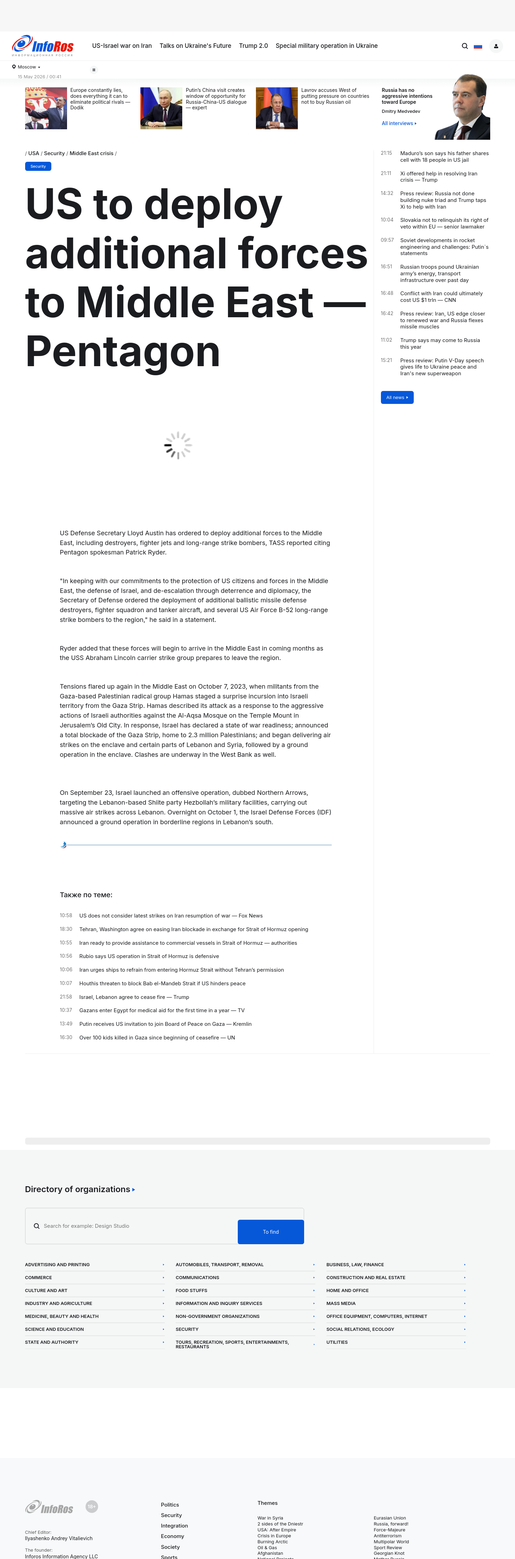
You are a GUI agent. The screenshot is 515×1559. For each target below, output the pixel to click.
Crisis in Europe (274, 1535)
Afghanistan (270, 1553)
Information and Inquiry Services (223, 1303)
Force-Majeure (389, 1529)
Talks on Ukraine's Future (195, 46)
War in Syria (271, 1518)
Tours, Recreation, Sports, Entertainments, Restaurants (236, 1344)
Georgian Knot (389, 1553)
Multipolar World (391, 1541)
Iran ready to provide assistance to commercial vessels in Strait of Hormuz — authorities (188, 943)
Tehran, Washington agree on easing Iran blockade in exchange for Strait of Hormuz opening (193, 929)
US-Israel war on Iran (122, 46)
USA (33, 153)
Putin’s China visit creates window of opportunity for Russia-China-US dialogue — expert (216, 98)
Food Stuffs (196, 1290)
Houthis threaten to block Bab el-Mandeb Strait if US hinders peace (162, 983)
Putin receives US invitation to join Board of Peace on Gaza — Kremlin (165, 1024)
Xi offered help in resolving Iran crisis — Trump (439, 177)
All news (395, 397)
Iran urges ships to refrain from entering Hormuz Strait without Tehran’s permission (181, 970)
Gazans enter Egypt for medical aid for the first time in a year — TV (162, 1010)
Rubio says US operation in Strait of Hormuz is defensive (149, 956)
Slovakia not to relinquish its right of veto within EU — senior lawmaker (444, 223)
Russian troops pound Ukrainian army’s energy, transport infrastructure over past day (439, 273)
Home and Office (356, 1290)
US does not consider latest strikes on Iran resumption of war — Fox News (171, 916)
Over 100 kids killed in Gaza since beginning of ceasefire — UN (157, 1038)
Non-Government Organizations (222, 1316)
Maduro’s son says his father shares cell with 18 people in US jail (444, 156)
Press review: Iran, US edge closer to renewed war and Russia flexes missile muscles (442, 320)
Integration (174, 1525)
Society (170, 1547)
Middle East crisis (91, 153)
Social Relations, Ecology (369, 1329)
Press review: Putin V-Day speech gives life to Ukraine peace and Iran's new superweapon (442, 367)
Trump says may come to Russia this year (440, 343)
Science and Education (54, 1329)
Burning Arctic (273, 1541)
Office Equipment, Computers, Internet (385, 1316)
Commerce (38, 1277)
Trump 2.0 (253, 46)
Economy (172, 1536)
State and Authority (52, 1342)
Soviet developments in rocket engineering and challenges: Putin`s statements (444, 247)
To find (271, 1232)
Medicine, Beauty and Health (62, 1316)
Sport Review (388, 1547)
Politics (170, 1505)
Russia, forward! (391, 1524)
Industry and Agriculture (59, 1303)
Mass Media (349, 1303)
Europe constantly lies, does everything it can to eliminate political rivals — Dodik (101, 98)
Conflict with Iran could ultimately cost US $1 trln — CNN (441, 296)
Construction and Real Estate (374, 1277)
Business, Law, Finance (363, 1264)
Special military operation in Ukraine (327, 46)
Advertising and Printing (57, 1264)
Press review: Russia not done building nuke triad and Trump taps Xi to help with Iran (443, 200)
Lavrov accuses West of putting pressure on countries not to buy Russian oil (335, 96)
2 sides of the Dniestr (280, 1524)
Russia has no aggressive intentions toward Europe (407, 96)
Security (54, 153)
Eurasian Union (390, 1518)
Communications (201, 1277)
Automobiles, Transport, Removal (224, 1264)
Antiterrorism (388, 1535)
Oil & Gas (267, 1547)
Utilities (345, 1342)
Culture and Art (46, 1290)
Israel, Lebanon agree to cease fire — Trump (134, 997)
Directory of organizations (78, 1189)
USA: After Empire (277, 1529)
